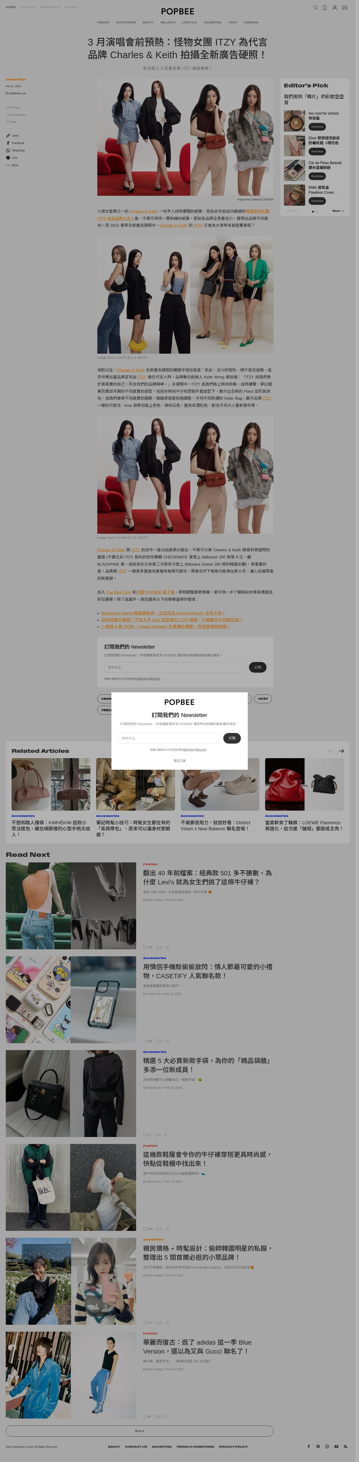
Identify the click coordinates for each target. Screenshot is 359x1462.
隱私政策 (201, 749)
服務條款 (188, 749)
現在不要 (180, 760)
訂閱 (232, 738)
